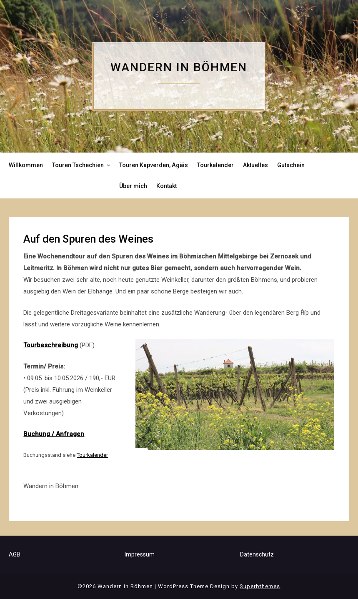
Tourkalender (215, 165)
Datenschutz (257, 554)
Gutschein (291, 165)
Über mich (133, 186)
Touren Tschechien (78, 165)
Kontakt (166, 186)
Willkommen (26, 165)
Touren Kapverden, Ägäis (153, 165)
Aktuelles (255, 165)
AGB (14, 554)
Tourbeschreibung (50, 345)
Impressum (140, 554)
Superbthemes (260, 586)
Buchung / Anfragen (53, 434)
